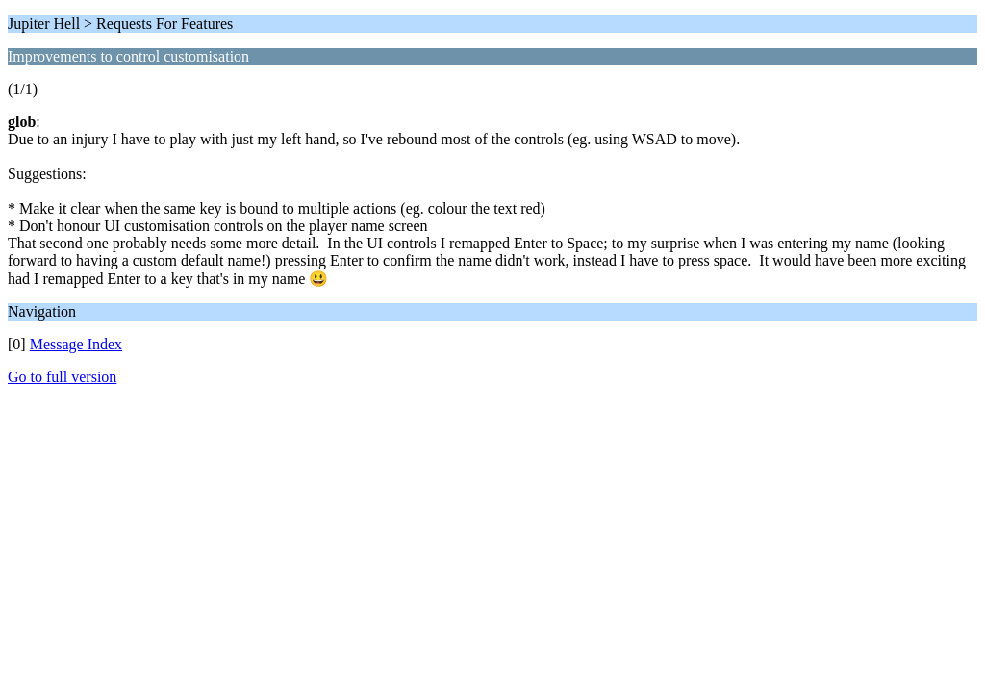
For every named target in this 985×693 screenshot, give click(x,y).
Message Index (76, 344)
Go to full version (62, 377)
